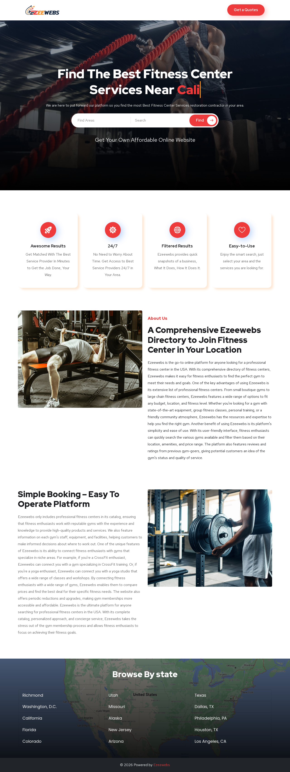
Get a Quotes (246, 9)
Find (206, 120)
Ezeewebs (161, 764)
